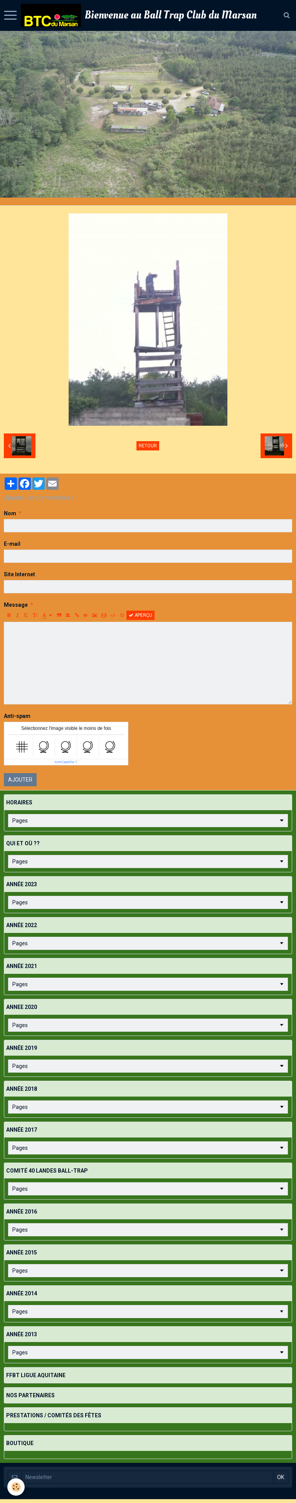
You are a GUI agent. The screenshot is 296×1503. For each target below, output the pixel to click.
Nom (10, 513)
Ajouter (20, 780)
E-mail (12, 544)
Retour (148, 446)
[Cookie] (16, 1487)
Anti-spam (17, 716)
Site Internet (19, 574)
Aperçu (140, 615)
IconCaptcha (64, 762)
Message (16, 605)
